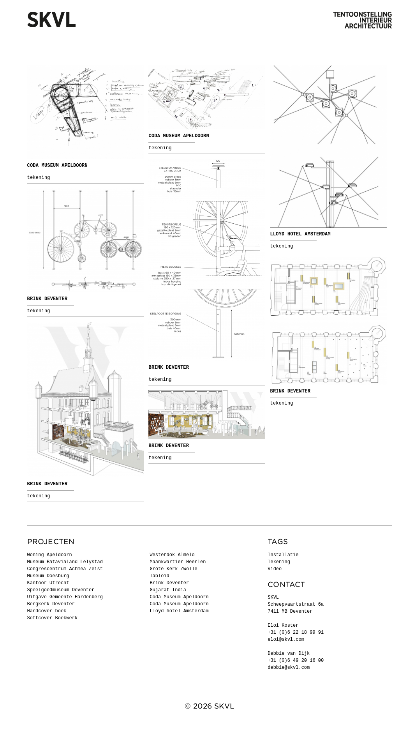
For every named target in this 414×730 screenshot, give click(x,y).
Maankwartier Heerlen (178, 562)
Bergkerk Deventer (51, 604)
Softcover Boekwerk (52, 618)
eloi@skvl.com (286, 639)
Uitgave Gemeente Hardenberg (65, 597)
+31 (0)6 (280, 660)
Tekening (38, 177)
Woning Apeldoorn (49, 555)
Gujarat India (168, 590)
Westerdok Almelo (172, 555)
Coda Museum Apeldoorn (57, 165)
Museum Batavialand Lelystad (65, 562)
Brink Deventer (168, 367)
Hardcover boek (47, 611)
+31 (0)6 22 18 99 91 (296, 632)
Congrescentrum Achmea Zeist (65, 569)
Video (275, 569)
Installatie (283, 555)
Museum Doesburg (48, 576)
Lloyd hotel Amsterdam (300, 234)
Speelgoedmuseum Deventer (61, 590)
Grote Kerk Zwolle (173, 569)
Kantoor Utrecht (48, 583)
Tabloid (159, 576)
